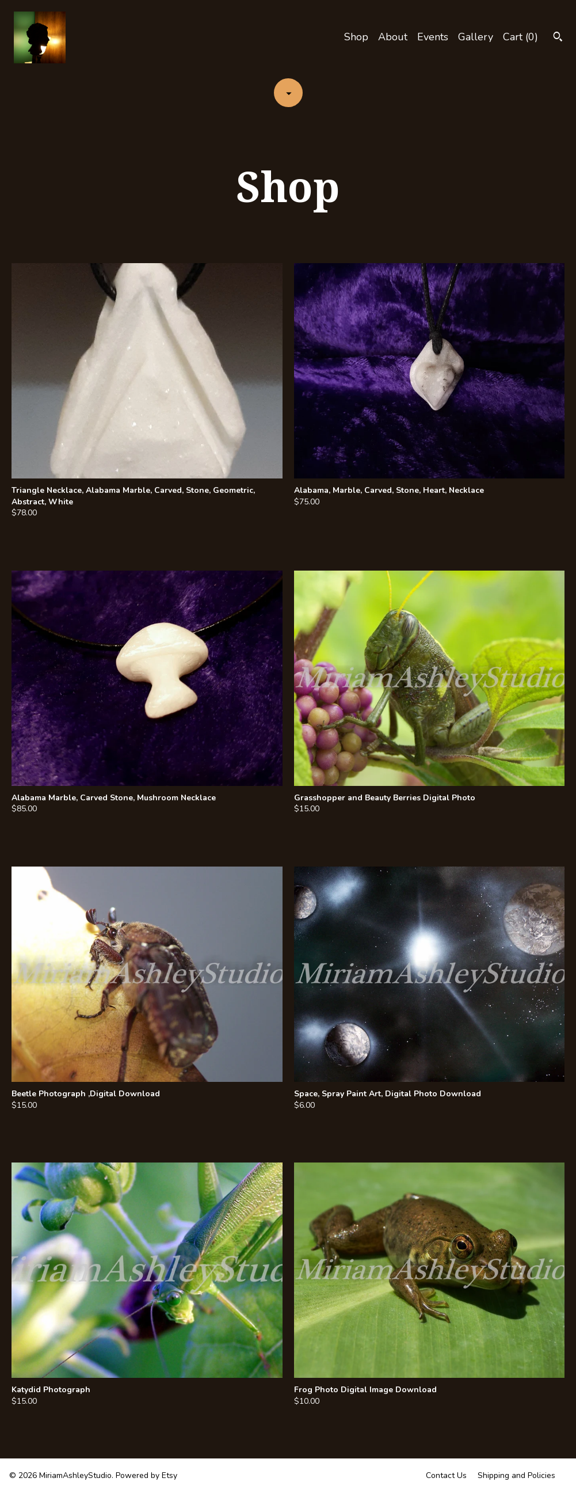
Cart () (520, 37)
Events (432, 37)
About (392, 37)
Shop (356, 37)
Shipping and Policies (516, 1475)
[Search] (558, 38)
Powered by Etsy (146, 1475)
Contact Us (446, 1475)
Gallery (475, 37)
